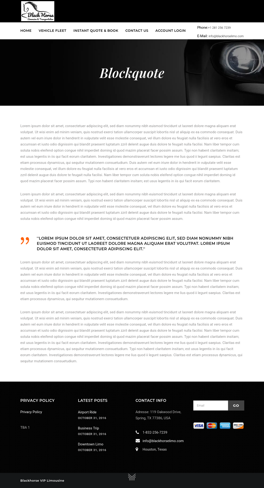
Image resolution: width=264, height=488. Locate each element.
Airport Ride (87, 412)
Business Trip (88, 428)
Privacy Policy (31, 412)
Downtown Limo (90, 444)
